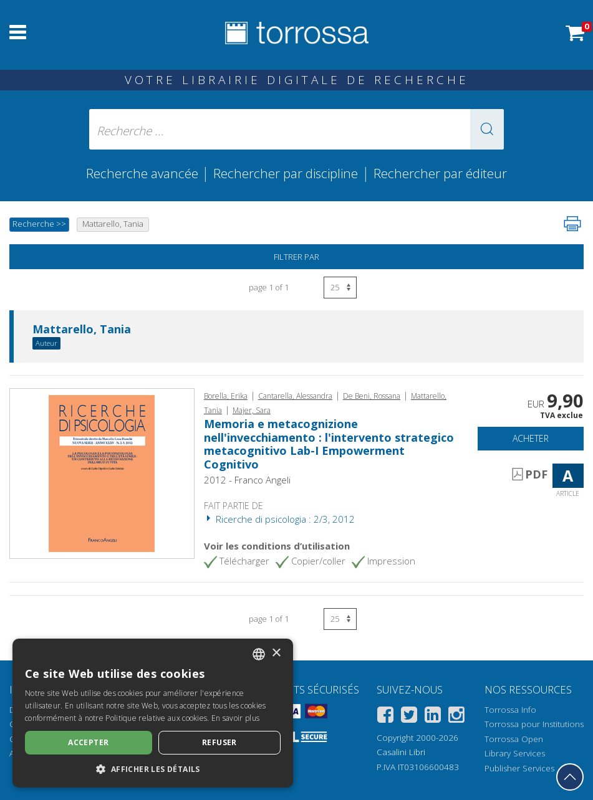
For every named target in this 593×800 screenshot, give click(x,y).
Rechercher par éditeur (440, 173)
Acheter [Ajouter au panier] (531, 438)
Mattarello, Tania (81, 329)
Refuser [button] (219, 742)
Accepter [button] (88, 742)
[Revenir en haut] (570, 777)
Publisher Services (519, 768)
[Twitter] (409, 717)
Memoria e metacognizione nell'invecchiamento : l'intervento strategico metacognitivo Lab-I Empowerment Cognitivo (329, 444)
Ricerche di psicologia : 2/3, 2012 (279, 519)
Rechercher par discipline (285, 173)
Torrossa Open (514, 739)
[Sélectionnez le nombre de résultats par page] (340, 287)
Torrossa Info (510, 709)
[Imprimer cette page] (572, 224)
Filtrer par (296, 256)
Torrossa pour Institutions (534, 724)
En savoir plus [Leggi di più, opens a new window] (235, 718)
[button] (487, 129)
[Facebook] (385, 717)
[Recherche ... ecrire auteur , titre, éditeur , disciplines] (296, 129)
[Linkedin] (432, 717)
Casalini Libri (401, 752)
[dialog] (152, 713)
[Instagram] (456, 717)
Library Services (515, 753)
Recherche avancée (143, 173)
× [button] (276, 653)
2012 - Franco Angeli (247, 480)
